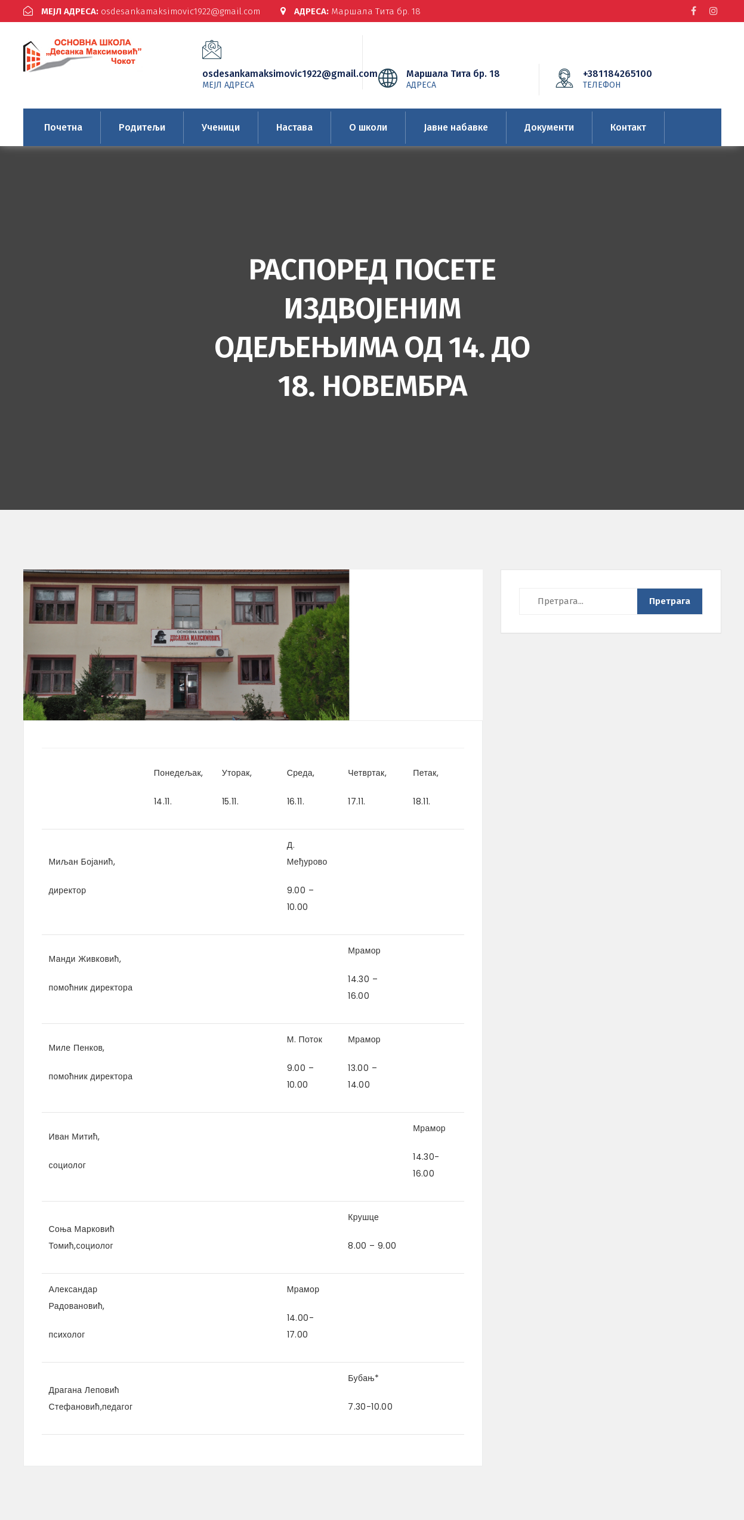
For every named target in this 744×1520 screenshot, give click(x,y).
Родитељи (142, 127)
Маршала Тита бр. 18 (350, 11)
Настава (294, 127)
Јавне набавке (456, 127)
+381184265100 (635, 78)
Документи (549, 127)
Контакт (628, 127)
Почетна (63, 127)
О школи (368, 127)
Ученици (221, 127)
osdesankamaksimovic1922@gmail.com (141, 11)
